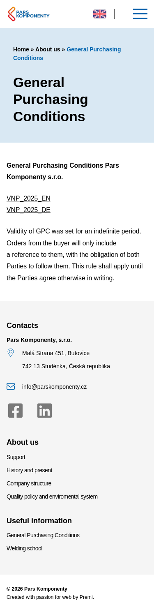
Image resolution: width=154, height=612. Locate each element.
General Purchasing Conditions (43, 535)
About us (47, 49)
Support (16, 457)
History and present (29, 470)
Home (21, 49)
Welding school (24, 548)
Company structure (29, 483)
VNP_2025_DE (29, 209)
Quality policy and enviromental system (52, 496)
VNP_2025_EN (29, 198)
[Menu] (140, 14)
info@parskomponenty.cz (54, 386)
